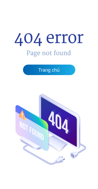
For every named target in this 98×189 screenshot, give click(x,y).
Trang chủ (49, 70)
